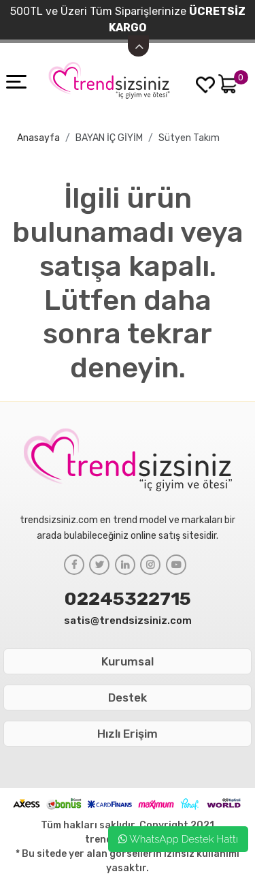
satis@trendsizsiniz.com (128, 620)
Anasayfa (38, 138)
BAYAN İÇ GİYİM (109, 138)
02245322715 (128, 599)
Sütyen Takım (189, 138)
